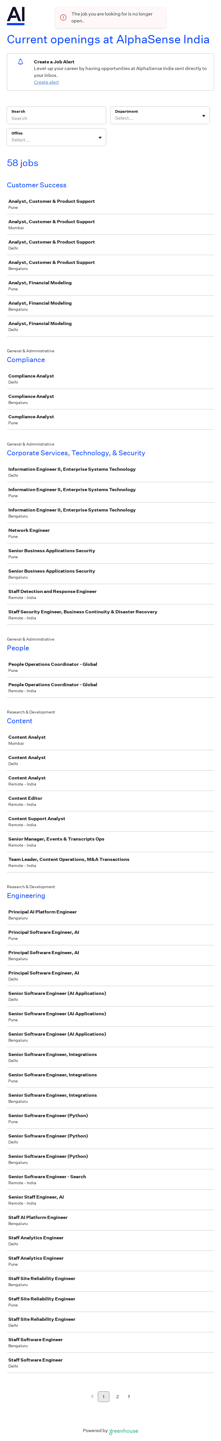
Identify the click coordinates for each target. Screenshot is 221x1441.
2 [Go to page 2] (117, 1396)
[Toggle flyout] (203, 115)
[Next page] (129, 1397)
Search (18, 111)
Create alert (46, 82)
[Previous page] (92, 1397)
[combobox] (115, 118)
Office (17, 133)
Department (126, 111)
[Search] (56, 119)
